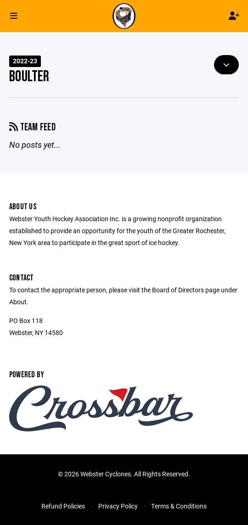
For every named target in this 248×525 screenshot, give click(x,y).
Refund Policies (63, 506)
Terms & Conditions (179, 506)
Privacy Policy (118, 506)
